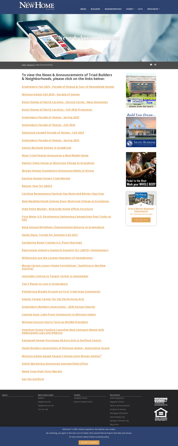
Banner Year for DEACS (38, 185)
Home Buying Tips (117, 413)
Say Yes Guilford (33, 375)
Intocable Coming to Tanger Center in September (56, 273)
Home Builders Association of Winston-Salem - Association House (67, 344)
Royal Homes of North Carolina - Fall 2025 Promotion (59, 109)
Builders (98, 7)
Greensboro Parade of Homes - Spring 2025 (52, 117)
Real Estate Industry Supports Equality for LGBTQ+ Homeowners (67, 248)
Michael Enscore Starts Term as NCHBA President (56, 319)
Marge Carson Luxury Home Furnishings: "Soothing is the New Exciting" (65, 264)
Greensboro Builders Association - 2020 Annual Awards (60, 304)
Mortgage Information (119, 409)
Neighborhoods (115, 7)
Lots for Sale (43, 405)
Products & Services (118, 405)
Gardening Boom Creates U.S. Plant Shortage (53, 240)
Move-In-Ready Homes (83, 398)
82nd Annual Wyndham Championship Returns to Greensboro (65, 225)
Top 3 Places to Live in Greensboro (46, 281)
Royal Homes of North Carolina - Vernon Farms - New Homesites (67, 102)
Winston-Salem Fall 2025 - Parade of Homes (52, 94)
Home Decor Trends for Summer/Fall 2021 (51, 233)
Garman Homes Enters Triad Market (47, 177)
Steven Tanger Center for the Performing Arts (54, 296)
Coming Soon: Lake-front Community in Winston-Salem (60, 311)
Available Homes (80, 394)
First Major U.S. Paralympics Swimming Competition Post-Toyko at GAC (68, 216)
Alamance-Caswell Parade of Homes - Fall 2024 (54, 132)
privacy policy (103, 437)
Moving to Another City (119, 417)
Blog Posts (114, 421)
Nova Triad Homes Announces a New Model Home (57, 154)
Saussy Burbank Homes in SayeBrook (48, 147)
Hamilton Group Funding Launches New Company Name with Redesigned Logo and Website (65, 328)
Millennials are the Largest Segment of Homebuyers (58, 256)
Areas (87, 7)
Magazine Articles (117, 398)
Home (24, 62)
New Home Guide (45, 391)
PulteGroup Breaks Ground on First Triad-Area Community (63, 289)
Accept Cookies (89, 442)
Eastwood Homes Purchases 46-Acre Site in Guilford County (63, 337)
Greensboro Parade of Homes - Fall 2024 (49, 124)
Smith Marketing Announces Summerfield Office (56, 360)
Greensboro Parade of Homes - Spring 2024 (52, 140)
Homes (130, 7)
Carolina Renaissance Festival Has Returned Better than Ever (65, 192)
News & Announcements (120, 402)
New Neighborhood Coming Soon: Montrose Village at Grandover (67, 200)
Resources (152, 7)
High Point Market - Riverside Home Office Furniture (59, 207)
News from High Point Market (43, 367)
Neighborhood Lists (46, 402)
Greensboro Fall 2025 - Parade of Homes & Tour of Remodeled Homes (65, 85)
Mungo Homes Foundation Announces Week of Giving (59, 170)
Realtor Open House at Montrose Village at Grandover (59, 162)
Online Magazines (117, 394)
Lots (140, 7)
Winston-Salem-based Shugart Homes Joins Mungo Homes (63, 352)
